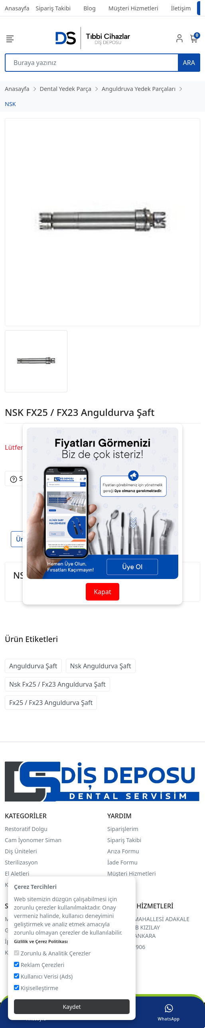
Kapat (102, 591)
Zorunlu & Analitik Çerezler (52, 953)
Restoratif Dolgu (26, 829)
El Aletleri (17, 873)
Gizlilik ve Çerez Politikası (41, 941)
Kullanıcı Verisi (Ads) (43, 976)
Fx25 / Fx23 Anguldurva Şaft (51, 702)
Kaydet (72, 1006)
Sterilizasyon (21, 862)
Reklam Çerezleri (39, 965)
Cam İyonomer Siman (33, 840)
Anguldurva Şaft (33, 666)
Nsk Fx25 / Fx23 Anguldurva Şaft (57, 684)
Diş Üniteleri (21, 851)
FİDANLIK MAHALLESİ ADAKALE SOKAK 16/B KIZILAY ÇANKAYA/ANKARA (148, 927)
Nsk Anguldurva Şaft (100, 666)
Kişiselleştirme (36, 988)
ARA (189, 62)
